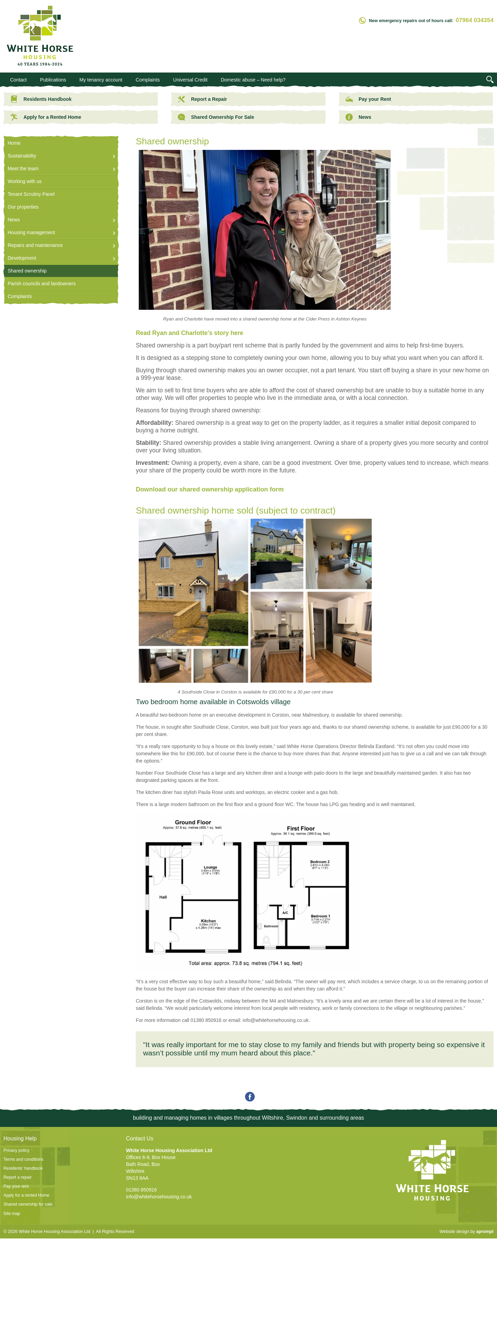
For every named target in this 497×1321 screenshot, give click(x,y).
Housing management (31, 232)
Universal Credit (190, 80)
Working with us (25, 181)
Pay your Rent (368, 99)
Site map (11, 1213)
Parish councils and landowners (42, 283)
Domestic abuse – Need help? (253, 80)
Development (22, 258)
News (358, 117)
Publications (53, 80)
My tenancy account (101, 80)
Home (14, 143)
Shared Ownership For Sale (216, 117)
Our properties (23, 207)
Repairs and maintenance (35, 245)
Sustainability (22, 156)
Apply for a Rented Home (45, 117)
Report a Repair (202, 99)
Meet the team (23, 168)
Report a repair (17, 1177)
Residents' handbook (23, 1168)
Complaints (148, 80)
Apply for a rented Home (26, 1195)
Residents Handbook (40, 99)
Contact (18, 80)
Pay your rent (16, 1186)
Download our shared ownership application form (209, 489)
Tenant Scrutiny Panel (31, 194)
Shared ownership (27, 271)
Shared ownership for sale (27, 1204)
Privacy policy (16, 1150)
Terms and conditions (23, 1159)
